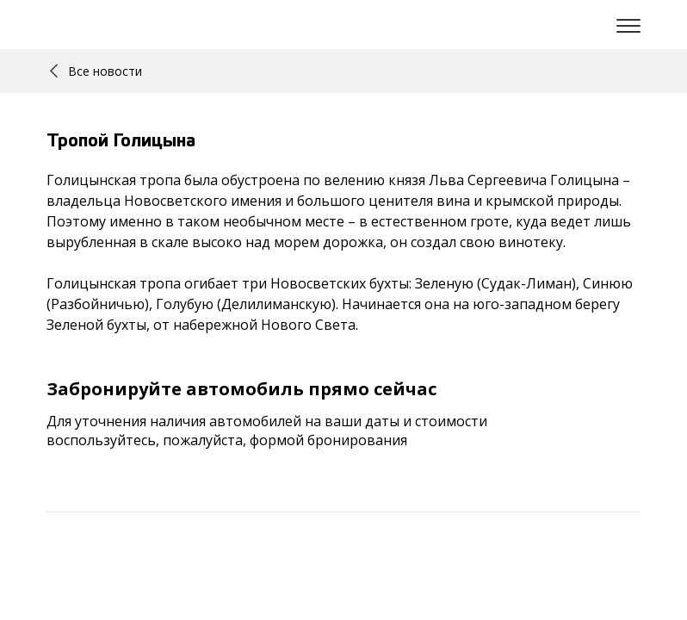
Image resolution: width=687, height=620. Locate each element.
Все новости (96, 71)
